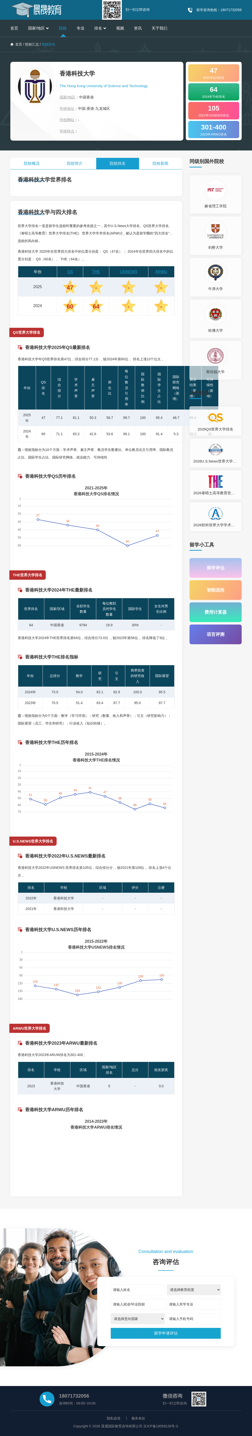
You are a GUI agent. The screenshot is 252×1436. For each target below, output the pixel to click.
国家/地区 (38, 28)
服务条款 (138, 1418)
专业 (80, 28)
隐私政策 (114, 1418)
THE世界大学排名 (27, 575)
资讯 (138, 28)
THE (96, 272)
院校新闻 (160, 163)
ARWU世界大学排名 (29, 1028)
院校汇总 (32, 44)
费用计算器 (216, 612)
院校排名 (118, 163)
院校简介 (75, 163)
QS (70, 272)
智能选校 (215, 590)
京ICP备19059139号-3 (160, 1426)
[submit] (166, 1333)
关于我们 (159, 28)
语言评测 (215, 634)
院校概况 (32, 163)
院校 (63, 28)
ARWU (161, 272)
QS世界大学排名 (26, 332)
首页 (14, 28)
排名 (100, 28)
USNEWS (128, 272)
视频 (120, 28)
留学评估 (215, 567)
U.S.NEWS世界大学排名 (33, 841)
